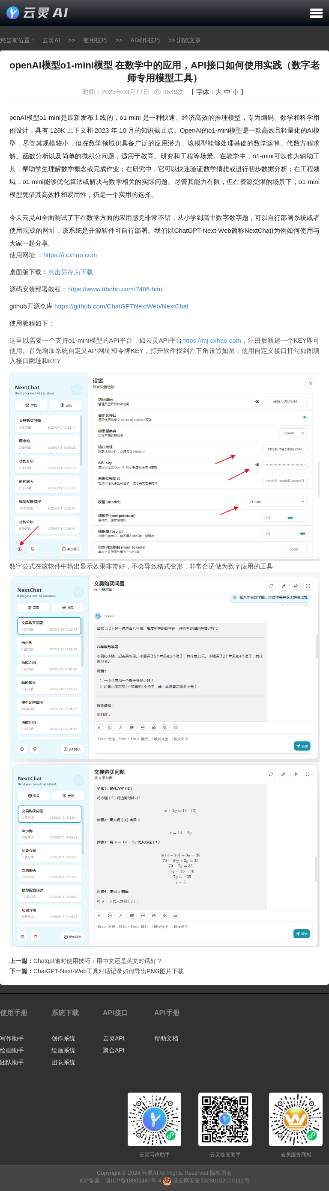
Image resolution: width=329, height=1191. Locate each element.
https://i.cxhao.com (70, 254)
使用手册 (13, 1012)
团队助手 (12, 1062)
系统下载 (65, 1012)
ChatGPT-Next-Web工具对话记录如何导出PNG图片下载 (108, 971)
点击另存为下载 (70, 272)
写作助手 (12, 1038)
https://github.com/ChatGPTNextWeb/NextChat (121, 306)
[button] (316, 13)
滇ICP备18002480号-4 (133, 1180)
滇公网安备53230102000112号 (211, 1180)
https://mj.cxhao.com (212, 340)
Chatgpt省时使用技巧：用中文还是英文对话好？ (97, 960)
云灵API (114, 1038)
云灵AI (51, 40)
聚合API (114, 1050)
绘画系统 (63, 1050)
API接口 (115, 1012)
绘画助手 (12, 1050)
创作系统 (63, 1038)
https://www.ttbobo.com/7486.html (115, 289)
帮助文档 (166, 1038)
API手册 (166, 1012)
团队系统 (63, 1062)
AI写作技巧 (145, 40)
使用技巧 (95, 40)
